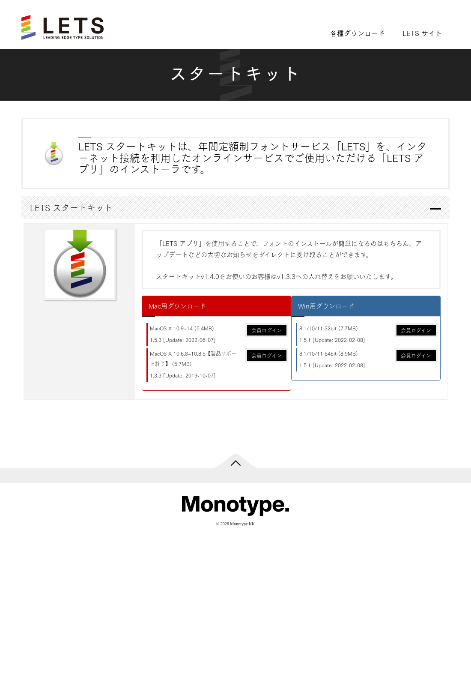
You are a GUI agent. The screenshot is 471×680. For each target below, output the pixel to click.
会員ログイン (266, 330)
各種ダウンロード (357, 32)
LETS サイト (422, 32)
